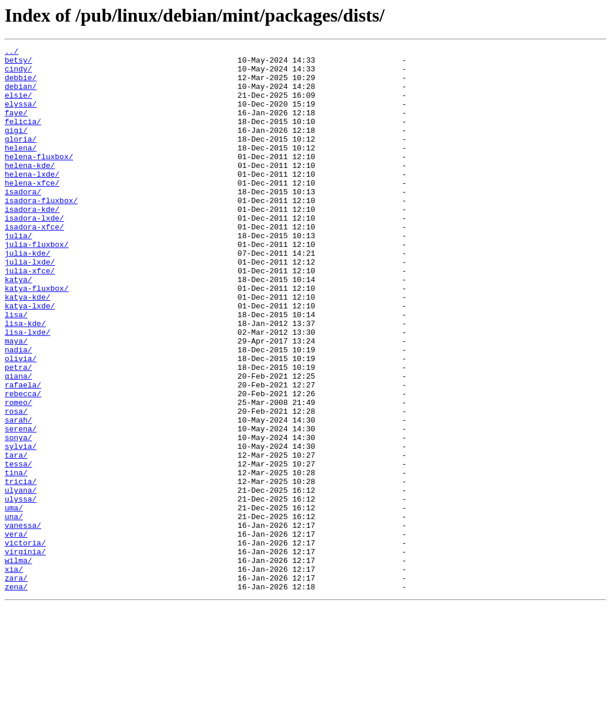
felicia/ (23, 137)
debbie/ (21, 84)
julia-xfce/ (30, 316)
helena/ (21, 168)
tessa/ (18, 548)
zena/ (16, 695)
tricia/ (21, 569)
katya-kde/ (27, 347)
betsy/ (18, 63)
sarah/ (18, 495)
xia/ (14, 674)
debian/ (21, 95)
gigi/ (16, 147)
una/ (14, 611)
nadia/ (18, 411)
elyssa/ (21, 116)
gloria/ (21, 158)
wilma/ (18, 663)
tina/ (16, 558)
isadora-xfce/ (34, 263)
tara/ (16, 537)
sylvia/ (21, 526)
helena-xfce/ (32, 210)
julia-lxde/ (30, 305)
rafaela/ (23, 453)
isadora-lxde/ (34, 253)
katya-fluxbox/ (36, 337)
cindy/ (18, 73)
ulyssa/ (21, 590)
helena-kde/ (30, 189)
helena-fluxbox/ (39, 179)
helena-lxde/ (32, 200)
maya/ (16, 400)
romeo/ (18, 474)
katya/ (18, 326)
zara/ (16, 684)
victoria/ (25, 642)
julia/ (18, 274)
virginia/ (25, 653)
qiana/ (18, 442)
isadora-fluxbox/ (41, 231)
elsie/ (18, 105)
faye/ (16, 126)
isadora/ (23, 221)
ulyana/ (21, 579)
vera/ (16, 632)
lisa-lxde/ (27, 390)
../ (11, 52)
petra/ (18, 432)
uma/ (14, 600)
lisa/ (16, 368)
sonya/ (18, 516)
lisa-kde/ (25, 379)
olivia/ (21, 421)
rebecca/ (23, 463)
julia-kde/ (27, 295)
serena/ (21, 505)
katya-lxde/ (30, 358)
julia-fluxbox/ (36, 284)
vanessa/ (23, 621)
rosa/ (16, 484)
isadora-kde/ (32, 242)
